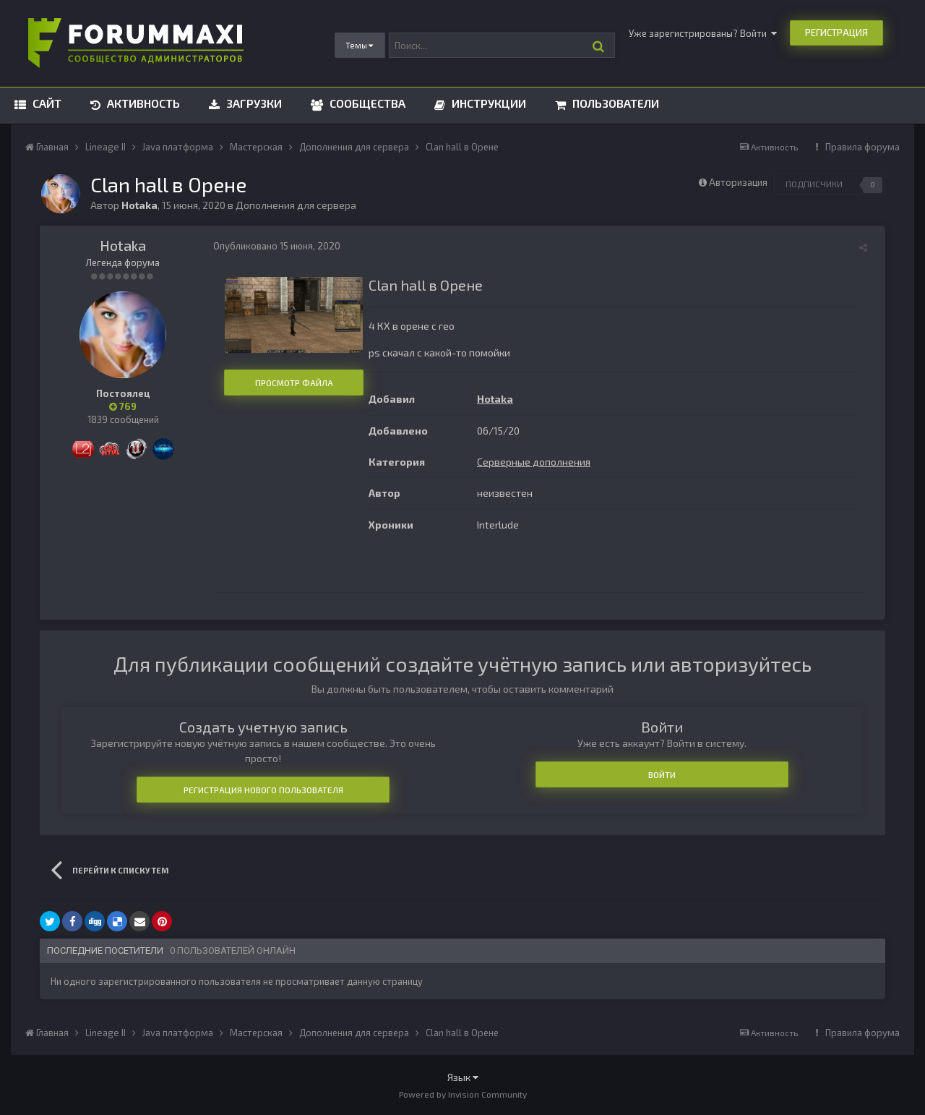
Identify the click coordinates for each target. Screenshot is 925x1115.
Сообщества (366, 103)
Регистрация (836, 32)
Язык (462, 1077)
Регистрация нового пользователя (263, 790)
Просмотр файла (294, 382)
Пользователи (614, 103)
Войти (662, 774)
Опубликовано (276, 246)
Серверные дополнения (533, 462)
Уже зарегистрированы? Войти (703, 33)
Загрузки (252, 103)
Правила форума (862, 147)
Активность (142, 103)
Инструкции (487, 103)
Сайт (45, 103)
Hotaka (123, 245)
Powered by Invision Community (463, 1094)
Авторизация (738, 182)
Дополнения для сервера (296, 205)
